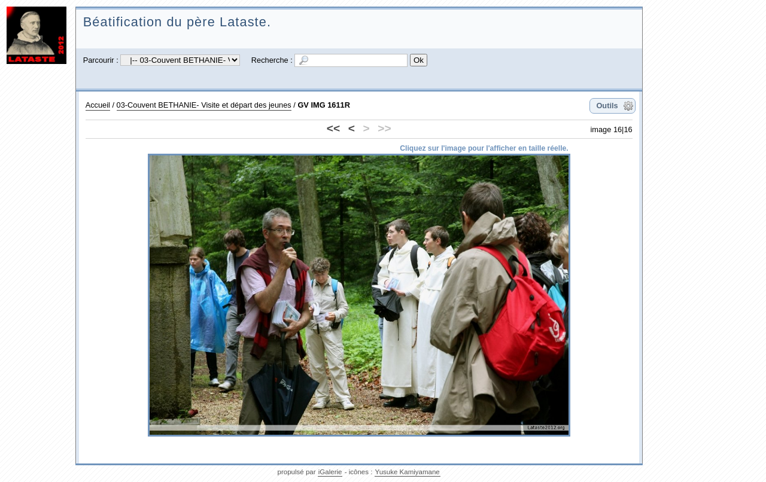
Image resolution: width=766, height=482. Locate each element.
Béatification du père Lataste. (177, 21)
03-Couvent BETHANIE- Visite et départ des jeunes (204, 104)
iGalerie (330, 471)
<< (333, 128)
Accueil (98, 104)
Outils (607, 105)
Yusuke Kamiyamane (407, 471)
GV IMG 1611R (323, 104)
